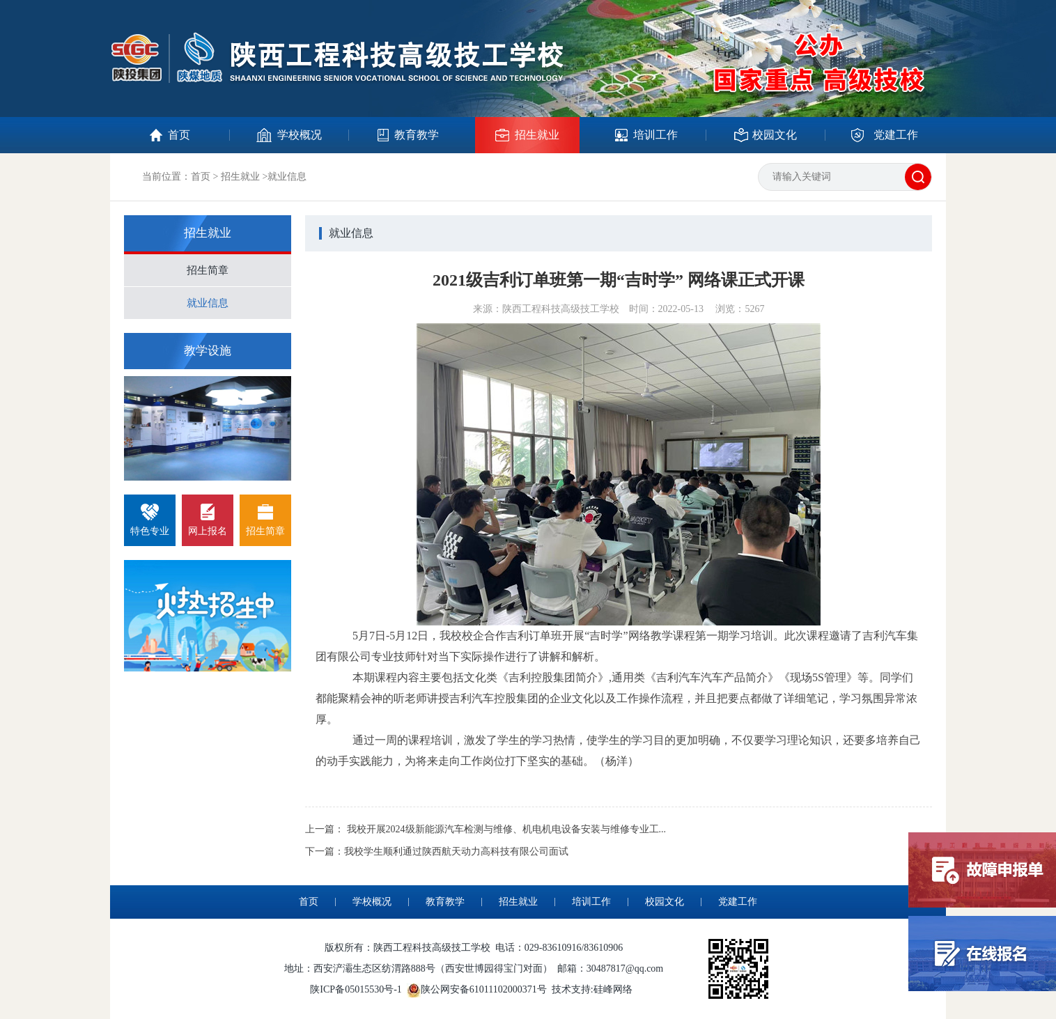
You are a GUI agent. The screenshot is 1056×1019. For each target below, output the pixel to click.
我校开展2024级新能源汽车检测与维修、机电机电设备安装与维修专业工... (507, 829)
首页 (200, 176)
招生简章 (207, 270)
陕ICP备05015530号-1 (355, 989)
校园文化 (664, 901)
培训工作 (591, 901)
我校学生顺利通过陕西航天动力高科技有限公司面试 (456, 851)
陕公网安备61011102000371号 (484, 989)
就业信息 (207, 303)
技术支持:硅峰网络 (592, 989)
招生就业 (240, 176)
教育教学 (445, 901)
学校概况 (371, 901)
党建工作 (737, 901)
